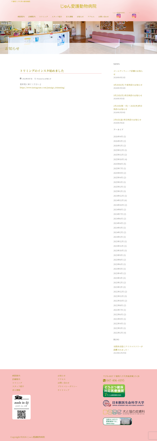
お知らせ (80, 16)
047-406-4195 (115, 380)
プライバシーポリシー (67, 386)
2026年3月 (118, 141)
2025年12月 (118, 150)
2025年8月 (118, 163)
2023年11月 (118, 246)
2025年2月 (118, 186)
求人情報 (69, 16)
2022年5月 (118, 319)
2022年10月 (118, 300)
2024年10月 (118, 205)
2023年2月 (118, 282)
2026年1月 (118, 145)
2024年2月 (118, 232)
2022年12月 (118, 291)
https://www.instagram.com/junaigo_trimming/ (42, 87)
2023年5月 (118, 268)
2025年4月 (118, 177)
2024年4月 (118, 223)
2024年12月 (118, 195)
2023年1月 (118, 287)
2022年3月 (118, 328)
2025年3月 (118, 182)
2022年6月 (118, 314)
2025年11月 (118, 154)
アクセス (91, 16)
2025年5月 (118, 173)
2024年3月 (118, 227)
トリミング (43, 16)
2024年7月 (118, 214)
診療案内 (31, 16)
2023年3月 (118, 278)
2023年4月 (118, 273)
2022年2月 (118, 332)
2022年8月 (118, 305)
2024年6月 (118, 218)
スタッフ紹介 (57, 16)
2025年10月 (118, 159)
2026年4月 (118, 136)
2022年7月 (118, 309)
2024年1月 (118, 236)
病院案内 (21, 16)
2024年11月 (118, 200)
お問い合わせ (103, 16)
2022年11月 (118, 296)
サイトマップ (63, 390)
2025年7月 (118, 168)
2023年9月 (118, 255)
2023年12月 (118, 241)
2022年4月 (118, 323)
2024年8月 (118, 209)
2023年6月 (118, 264)
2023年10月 (118, 250)
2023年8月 (118, 259)
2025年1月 (118, 191)
